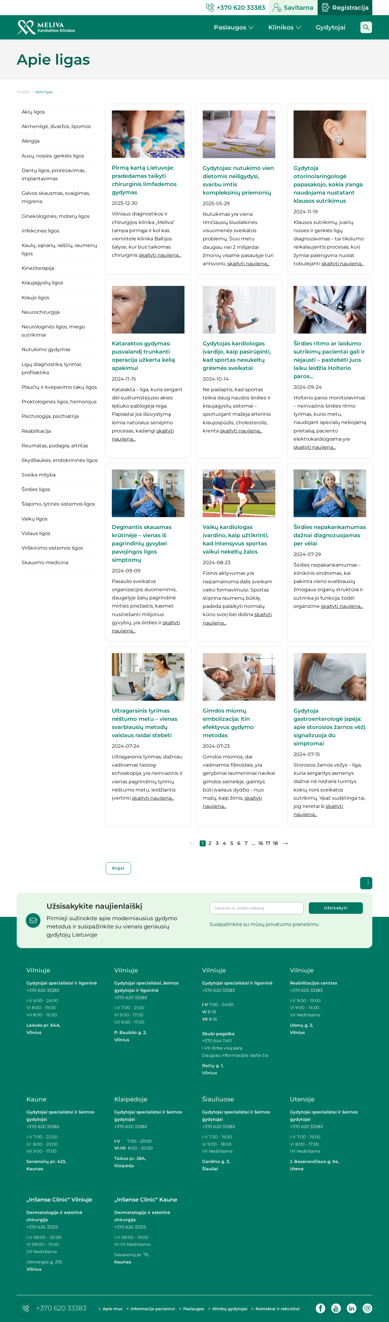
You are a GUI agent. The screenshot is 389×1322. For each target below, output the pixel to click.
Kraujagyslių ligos (42, 283)
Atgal (118, 868)
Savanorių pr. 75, (132, 1254)
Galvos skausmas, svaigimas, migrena (56, 197)
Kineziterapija (38, 268)
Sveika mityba (39, 475)
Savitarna (293, 7)
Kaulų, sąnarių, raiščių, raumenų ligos (59, 249)
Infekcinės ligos (40, 231)
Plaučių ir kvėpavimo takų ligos (59, 387)
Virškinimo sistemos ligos (52, 548)
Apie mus (112, 1308)
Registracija (345, 7)
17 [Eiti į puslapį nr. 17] (268, 843)
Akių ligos (33, 112)
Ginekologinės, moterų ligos (56, 216)
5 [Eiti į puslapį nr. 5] (231, 843)
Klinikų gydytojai (229, 1308)
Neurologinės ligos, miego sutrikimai (53, 331)
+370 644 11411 (217, 1040)
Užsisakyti (336, 908)
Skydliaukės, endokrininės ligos (60, 460)
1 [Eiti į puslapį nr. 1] (202, 843)
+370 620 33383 (42, 990)
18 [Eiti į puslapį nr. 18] (275, 843)
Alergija (31, 141)
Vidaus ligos (36, 533)
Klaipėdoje (130, 1099)
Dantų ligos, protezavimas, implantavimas (53, 174)
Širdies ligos (36, 489)
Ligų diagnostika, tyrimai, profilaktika (52, 368)
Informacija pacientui (153, 1308)
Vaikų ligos (34, 519)
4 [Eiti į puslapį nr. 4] (224, 843)
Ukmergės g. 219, (44, 1262)
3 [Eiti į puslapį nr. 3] (217, 843)
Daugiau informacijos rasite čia (235, 1055)
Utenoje (302, 1099)
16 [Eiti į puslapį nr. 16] (260, 843)
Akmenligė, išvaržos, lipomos (56, 126)
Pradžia (23, 92)
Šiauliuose (218, 1099)
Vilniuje (38, 970)
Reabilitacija (36, 431)
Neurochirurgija (41, 312)
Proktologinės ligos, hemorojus (59, 402)
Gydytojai (331, 27)
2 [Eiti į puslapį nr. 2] (209, 843)
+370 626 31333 (42, 1227)
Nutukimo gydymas (46, 349)
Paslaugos (193, 1308)
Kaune (36, 1099)
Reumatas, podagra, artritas (55, 446)
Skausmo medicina (45, 562)
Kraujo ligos (35, 297)
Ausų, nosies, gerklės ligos (53, 156)
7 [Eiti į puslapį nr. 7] (246, 843)
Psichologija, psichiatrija (50, 416)
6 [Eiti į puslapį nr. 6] (238, 843)
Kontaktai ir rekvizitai (278, 1308)
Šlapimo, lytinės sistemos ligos (58, 504)
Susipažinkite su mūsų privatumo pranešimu (264, 924)
